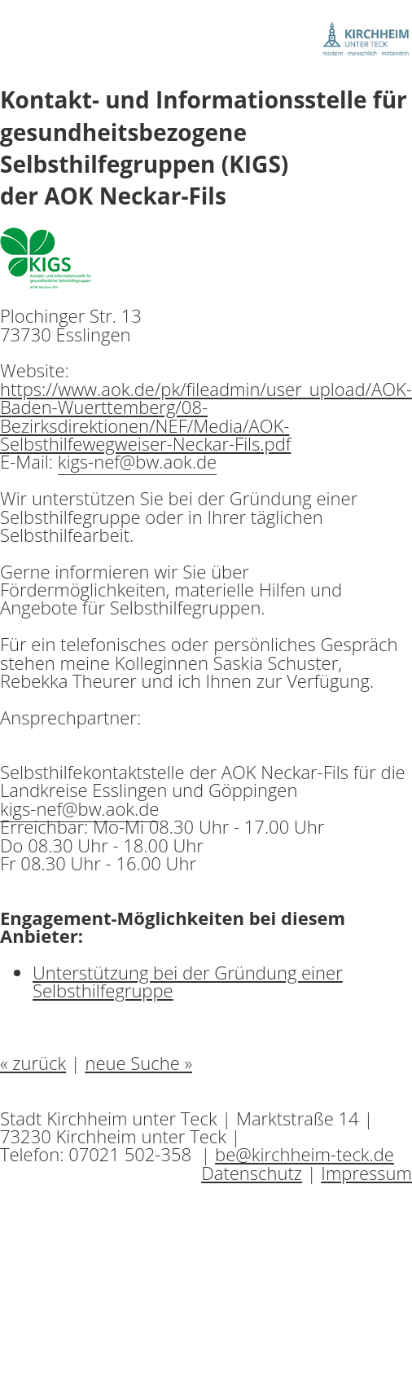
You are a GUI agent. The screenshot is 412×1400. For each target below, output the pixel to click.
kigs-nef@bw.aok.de (137, 461)
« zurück (33, 1062)
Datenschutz (251, 1172)
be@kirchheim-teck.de (304, 1154)
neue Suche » (138, 1062)
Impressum (366, 1172)
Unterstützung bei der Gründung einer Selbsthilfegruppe (188, 981)
